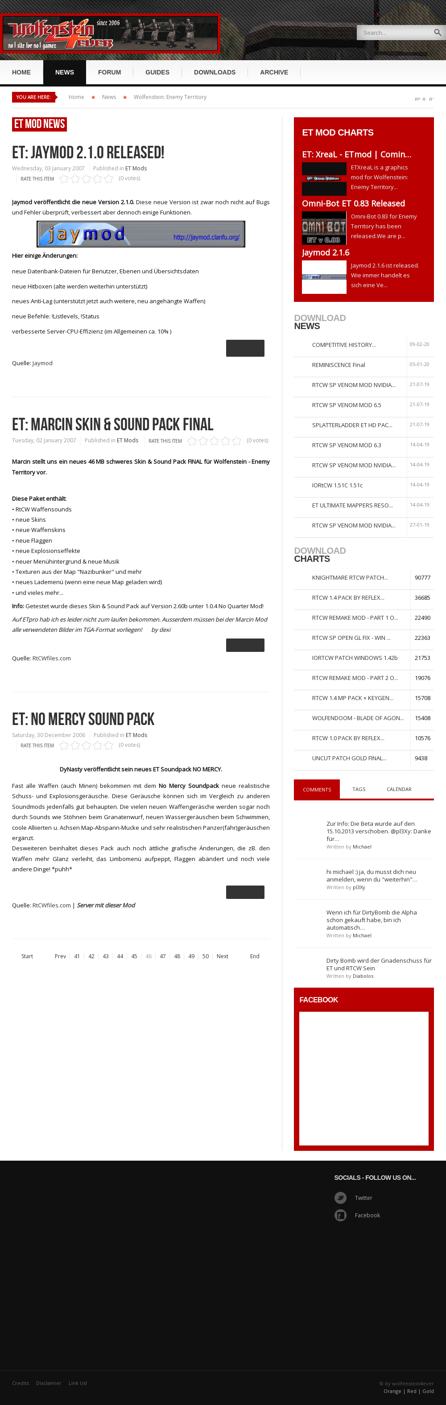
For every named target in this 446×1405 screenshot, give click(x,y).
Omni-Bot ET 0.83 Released (353, 203)
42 (91, 956)
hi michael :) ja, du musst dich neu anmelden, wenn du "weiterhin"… (371, 875)
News (109, 97)
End (255, 956)
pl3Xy (359, 887)
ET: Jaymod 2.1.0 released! (88, 153)
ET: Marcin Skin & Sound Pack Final (113, 425)
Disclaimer (49, 1383)
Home (76, 97)
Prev (60, 956)
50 (205, 956)
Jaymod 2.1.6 (325, 252)
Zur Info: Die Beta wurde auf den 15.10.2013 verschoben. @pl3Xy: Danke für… (378, 831)
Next (222, 956)
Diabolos (363, 975)
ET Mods (136, 168)
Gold (428, 1391)
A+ (417, 99)
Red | (414, 1391)
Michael (362, 846)
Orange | (395, 1391)
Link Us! (78, 1383)
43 (106, 956)
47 (163, 956)
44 (120, 956)
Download (245, 348)
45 (134, 956)
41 (77, 956)
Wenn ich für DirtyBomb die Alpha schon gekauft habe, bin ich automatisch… (371, 919)
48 (177, 956)
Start (27, 956)
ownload (245, 644)
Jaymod (43, 363)
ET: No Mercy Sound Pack (83, 719)
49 (191, 956)
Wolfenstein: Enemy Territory (170, 97)
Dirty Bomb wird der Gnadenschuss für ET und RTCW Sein (379, 964)
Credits (20, 1383)
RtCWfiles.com (52, 658)
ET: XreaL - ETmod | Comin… (356, 154)
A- (431, 99)
